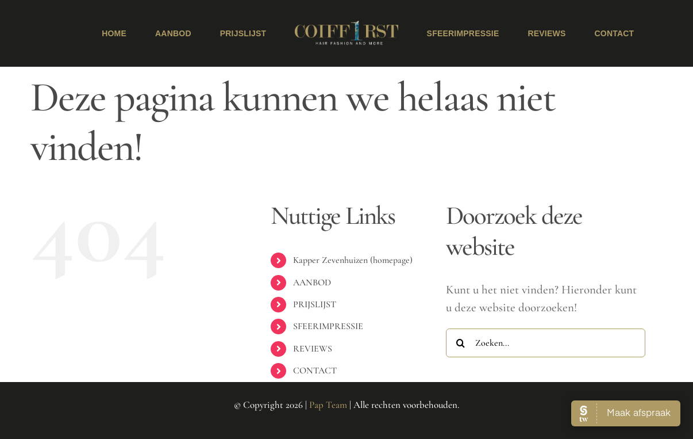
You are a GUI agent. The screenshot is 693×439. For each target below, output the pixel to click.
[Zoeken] (460, 343)
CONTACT (315, 370)
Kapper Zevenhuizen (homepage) (353, 260)
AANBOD (312, 282)
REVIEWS (312, 348)
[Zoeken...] (545, 343)
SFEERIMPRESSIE (328, 326)
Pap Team (328, 405)
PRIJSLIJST (314, 304)
